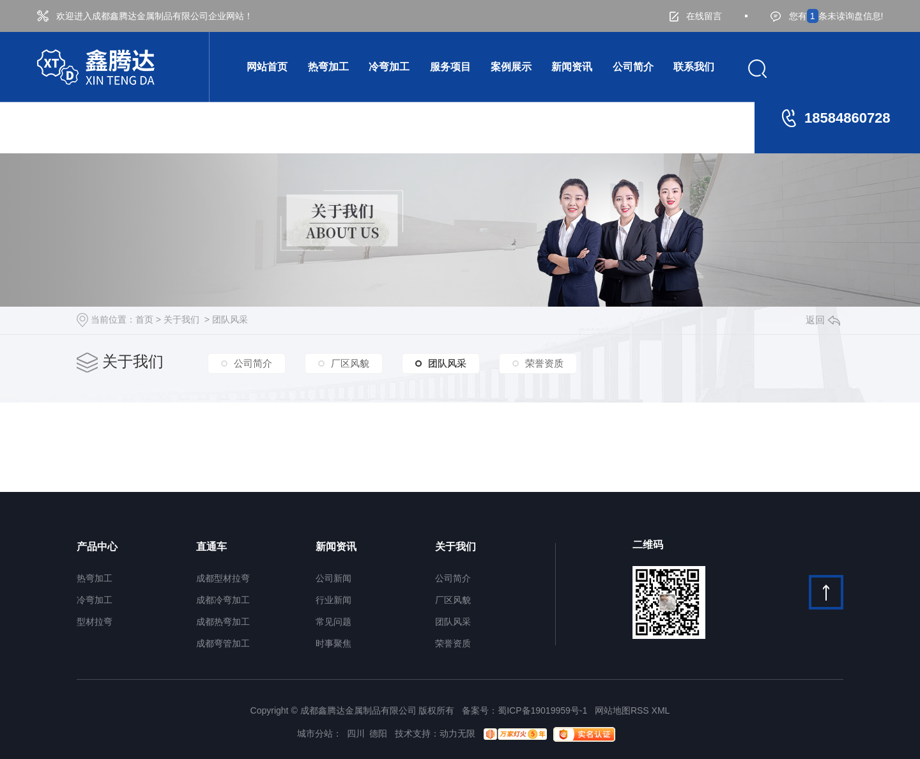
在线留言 (695, 16)
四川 (356, 733)
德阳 (378, 733)
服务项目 (450, 66)
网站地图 (613, 710)
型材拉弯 (94, 622)
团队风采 (230, 319)
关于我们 (181, 319)
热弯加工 (328, 66)
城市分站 (315, 733)
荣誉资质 (544, 363)
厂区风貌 (350, 363)
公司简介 (633, 66)
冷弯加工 (389, 66)
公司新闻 (333, 578)
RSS (640, 710)
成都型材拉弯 (223, 578)
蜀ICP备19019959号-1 (542, 710)
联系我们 (693, 66)
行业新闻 (333, 600)
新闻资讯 (571, 66)
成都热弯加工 (223, 622)
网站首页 (267, 66)
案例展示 (511, 66)
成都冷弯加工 (223, 600)
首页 (144, 319)
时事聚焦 (333, 643)
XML (661, 710)
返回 (823, 319)
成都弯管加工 (223, 643)
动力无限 (457, 733)
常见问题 (333, 622)
